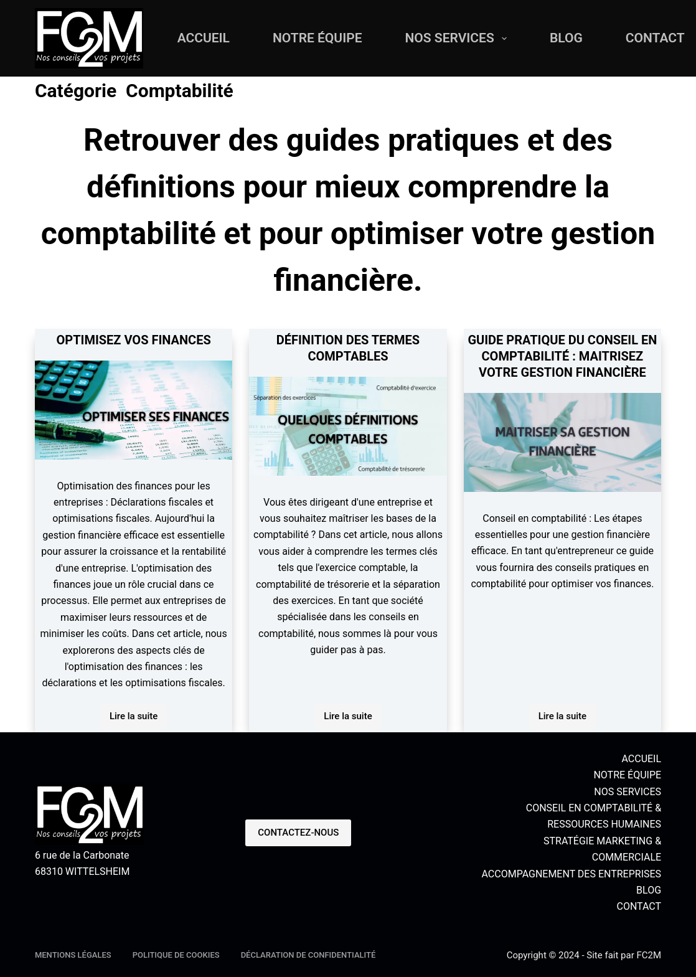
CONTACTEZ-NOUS (298, 832)
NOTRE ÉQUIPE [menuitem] (317, 38)
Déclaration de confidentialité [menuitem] (308, 955)
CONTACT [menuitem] (655, 38)
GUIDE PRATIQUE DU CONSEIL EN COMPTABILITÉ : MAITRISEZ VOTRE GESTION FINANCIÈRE (562, 356)
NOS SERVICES (627, 792)
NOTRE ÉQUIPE (627, 775)
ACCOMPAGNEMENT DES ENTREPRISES (571, 874)
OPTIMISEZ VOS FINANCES (133, 340)
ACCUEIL (641, 759)
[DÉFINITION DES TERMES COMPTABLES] (347, 426)
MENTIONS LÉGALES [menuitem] (73, 955)
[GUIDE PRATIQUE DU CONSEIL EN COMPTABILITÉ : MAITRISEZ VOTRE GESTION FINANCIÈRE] (562, 442)
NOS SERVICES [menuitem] (458, 38)
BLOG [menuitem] (566, 38)
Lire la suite (138, 719)
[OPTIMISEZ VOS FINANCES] (133, 410)
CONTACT (638, 906)
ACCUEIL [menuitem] (203, 38)
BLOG (648, 890)
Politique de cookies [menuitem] (176, 955)
